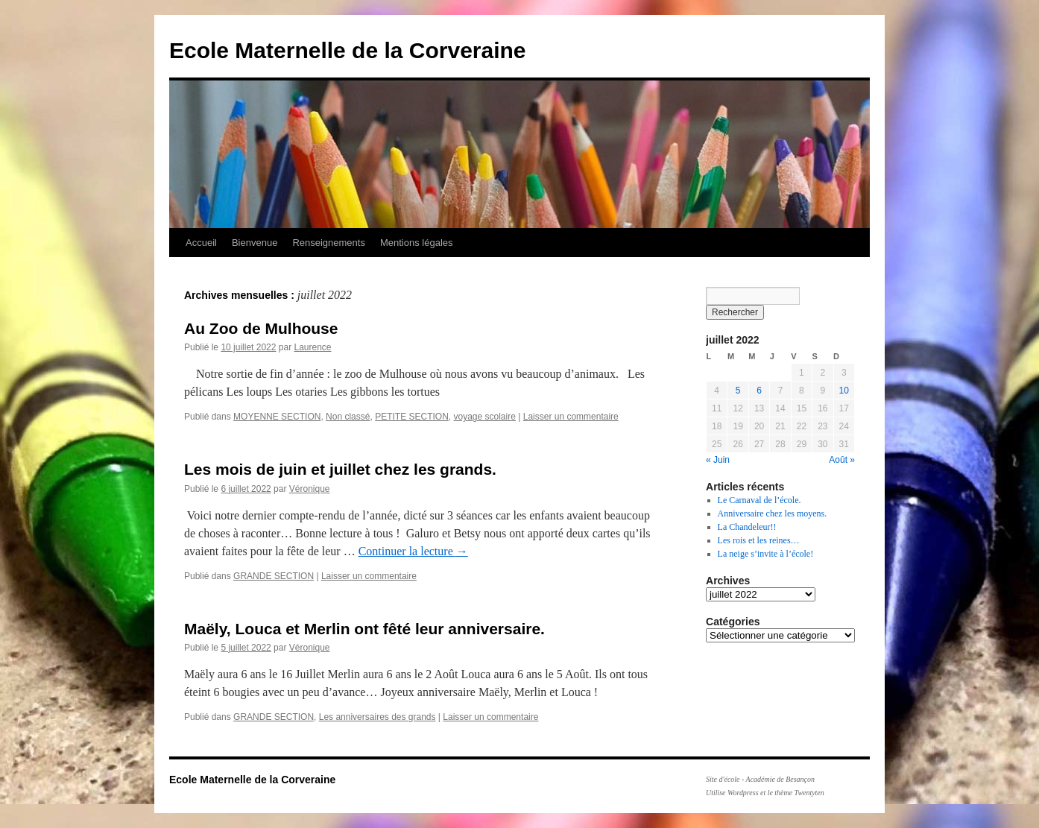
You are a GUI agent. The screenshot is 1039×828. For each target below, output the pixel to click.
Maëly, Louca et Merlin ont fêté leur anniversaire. (364, 628)
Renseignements (328, 242)
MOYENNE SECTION (276, 416)
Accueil (201, 242)
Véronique (309, 489)
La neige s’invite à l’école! (766, 554)
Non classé (348, 416)
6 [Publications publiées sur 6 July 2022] (759, 390)
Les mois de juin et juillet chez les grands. (340, 469)
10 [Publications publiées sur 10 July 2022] (844, 390)
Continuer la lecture (413, 551)
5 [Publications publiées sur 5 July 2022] (738, 390)
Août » (842, 460)
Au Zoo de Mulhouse (261, 328)
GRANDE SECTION (273, 576)
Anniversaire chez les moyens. (772, 513)
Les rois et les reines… (759, 540)
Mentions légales (416, 242)
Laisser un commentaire (571, 416)
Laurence (312, 347)
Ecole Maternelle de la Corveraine (347, 50)
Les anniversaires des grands (377, 717)
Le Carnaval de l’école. (759, 500)
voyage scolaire (485, 416)
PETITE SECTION (412, 416)
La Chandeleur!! (747, 527)
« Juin (718, 460)
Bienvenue (254, 242)
